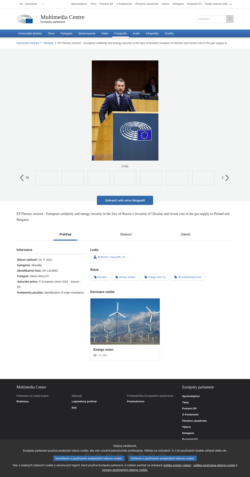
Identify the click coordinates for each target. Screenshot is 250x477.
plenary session (125, 277)
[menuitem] (31, 4)
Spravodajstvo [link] (191, 396)
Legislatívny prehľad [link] (84, 401)
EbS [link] (74, 407)
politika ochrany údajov (177, 465)
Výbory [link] (186, 427)
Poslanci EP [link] (189, 408)
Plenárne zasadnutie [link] (194, 421)
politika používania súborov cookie (214, 465)
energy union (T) (155, 277)
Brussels (100, 277)
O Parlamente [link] (190, 414)
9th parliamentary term (188, 277)
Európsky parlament (53, 21)
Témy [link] (185, 402)
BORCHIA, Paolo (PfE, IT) (109, 257)
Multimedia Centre (63, 17)
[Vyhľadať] (229, 19)
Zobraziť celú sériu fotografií (125, 200)
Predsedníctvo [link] (136, 401)
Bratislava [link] (23, 401)
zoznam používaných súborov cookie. (125, 470)
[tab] (65, 234)
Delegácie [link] (188, 433)
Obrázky (48, 43)
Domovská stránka (28, 43)
